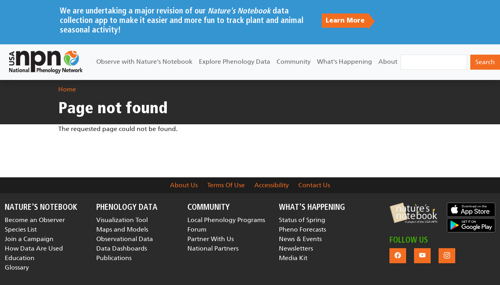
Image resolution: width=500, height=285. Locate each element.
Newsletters (296, 248)
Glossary (17, 267)
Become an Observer (35, 220)
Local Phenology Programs (226, 220)
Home (67, 89)
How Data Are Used (34, 248)
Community (294, 61)
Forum (196, 229)
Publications (114, 258)
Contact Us (314, 185)
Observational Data (124, 239)
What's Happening (344, 61)
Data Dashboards (121, 248)
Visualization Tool (122, 220)
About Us (184, 185)
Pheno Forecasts (302, 229)
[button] (413, 213)
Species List (21, 229)
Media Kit (293, 258)
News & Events (300, 239)
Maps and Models (122, 229)
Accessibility (271, 185)
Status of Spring (302, 220)
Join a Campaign (29, 239)
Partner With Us (210, 239)
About (387, 61)
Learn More (345, 20)
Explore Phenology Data (234, 61)
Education (19, 258)
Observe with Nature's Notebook (144, 61)
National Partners (213, 248)
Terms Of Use (226, 185)
